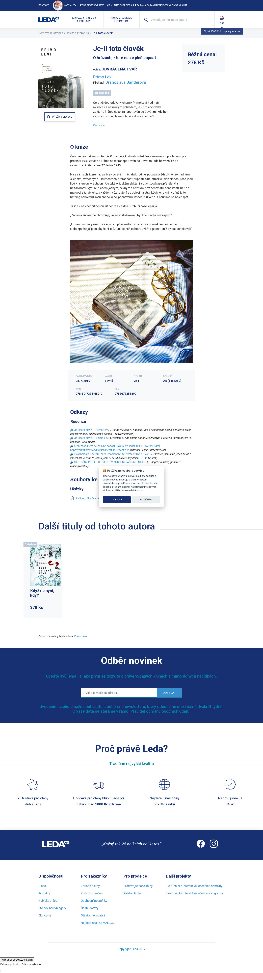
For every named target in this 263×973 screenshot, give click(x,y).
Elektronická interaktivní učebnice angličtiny (195, 893)
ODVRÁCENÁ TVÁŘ (119, 69)
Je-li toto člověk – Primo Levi (91, 438)
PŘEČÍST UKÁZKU (62, 116)
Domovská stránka (50, 33)
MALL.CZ (109, 923)
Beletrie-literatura (77, 33)
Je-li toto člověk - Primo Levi (91, 429)
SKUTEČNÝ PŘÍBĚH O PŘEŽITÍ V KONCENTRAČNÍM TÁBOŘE (110, 462)
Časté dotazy (89, 908)
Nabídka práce (47, 900)
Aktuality (64, 5)
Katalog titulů (132, 893)
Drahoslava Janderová (125, 82)
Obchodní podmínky (94, 900)
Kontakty (44, 893)
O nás (42, 886)
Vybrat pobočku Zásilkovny (17, 959)
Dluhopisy (44, 915)
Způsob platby (90, 886)
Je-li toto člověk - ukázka (90, 498)
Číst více (99, 125)
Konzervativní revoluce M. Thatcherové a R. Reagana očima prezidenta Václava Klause (133, 5)
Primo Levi (102, 77)
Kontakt (43, 5)
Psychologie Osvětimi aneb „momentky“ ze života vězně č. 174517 (113, 454)
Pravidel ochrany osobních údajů (159, 711)
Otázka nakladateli (93, 915)
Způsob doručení (92, 893)
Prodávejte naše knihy (138, 886)
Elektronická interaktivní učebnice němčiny (194, 886)
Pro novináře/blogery (52, 908)
